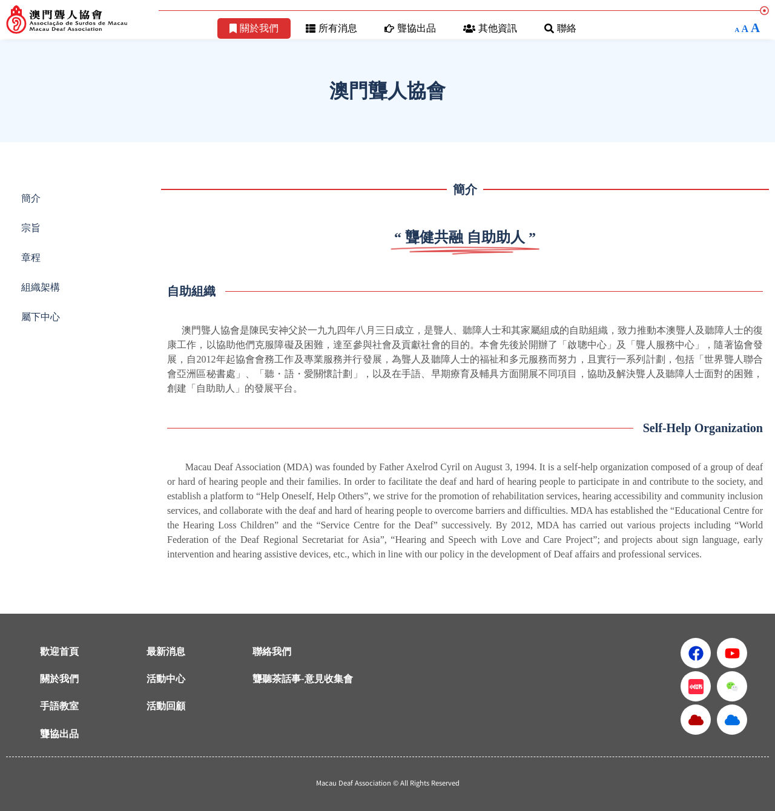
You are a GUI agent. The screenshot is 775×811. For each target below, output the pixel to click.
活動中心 (166, 679)
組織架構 (40, 287)
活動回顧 (166, 706)
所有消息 (331, 28)
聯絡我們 (271, 651)
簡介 (31, 198)
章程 (31, 257)
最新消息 (166, 651)
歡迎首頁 (59, 651)
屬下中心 (40, 317)
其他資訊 (490, 28)
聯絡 (560, 28)
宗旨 (31, 228)
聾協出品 (410, 28)
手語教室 (59, 706)
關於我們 (254, 28)
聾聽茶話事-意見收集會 (302, 679)
